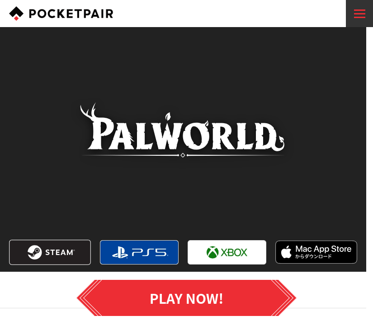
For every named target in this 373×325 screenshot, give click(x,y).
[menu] (359, 13)
